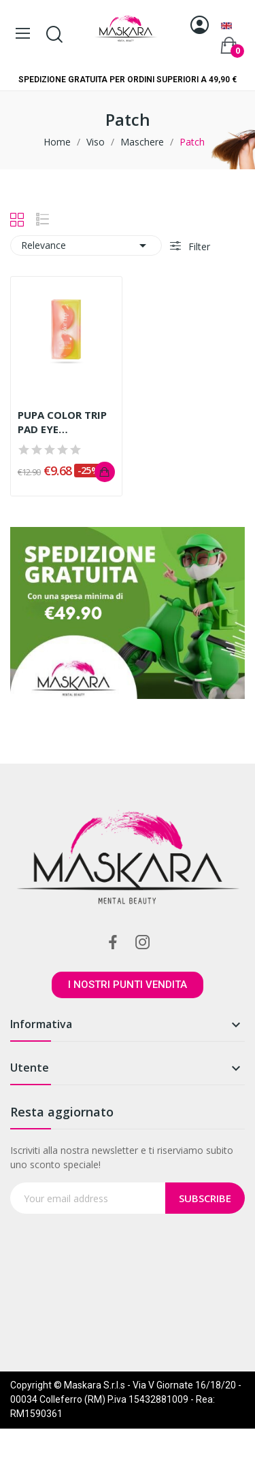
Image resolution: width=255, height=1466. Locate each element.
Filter (198, 246)
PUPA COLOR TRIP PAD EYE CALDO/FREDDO (62, 422)
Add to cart (105, 472)
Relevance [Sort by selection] (86, 245)
